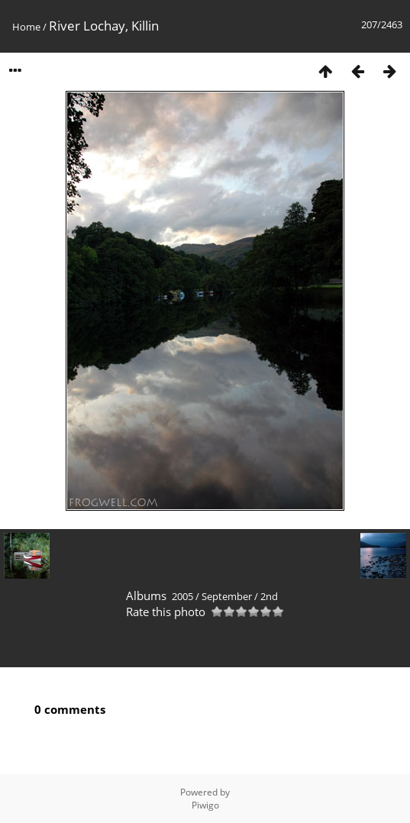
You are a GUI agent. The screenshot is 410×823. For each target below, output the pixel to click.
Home (26, 27)
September (227, 596)
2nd (269, 596)
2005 (182, 596)
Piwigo (205, 805)
